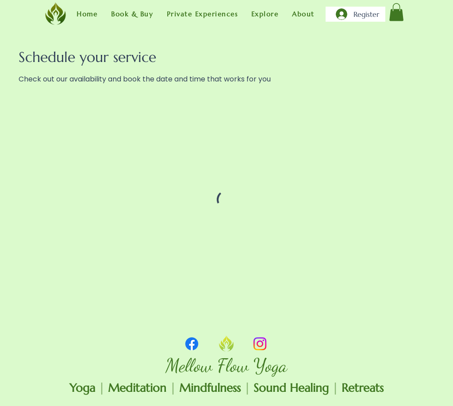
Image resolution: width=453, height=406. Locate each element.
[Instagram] (260, 343)
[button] (132, 14)
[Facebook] (191, 343)
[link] (396, 12)
